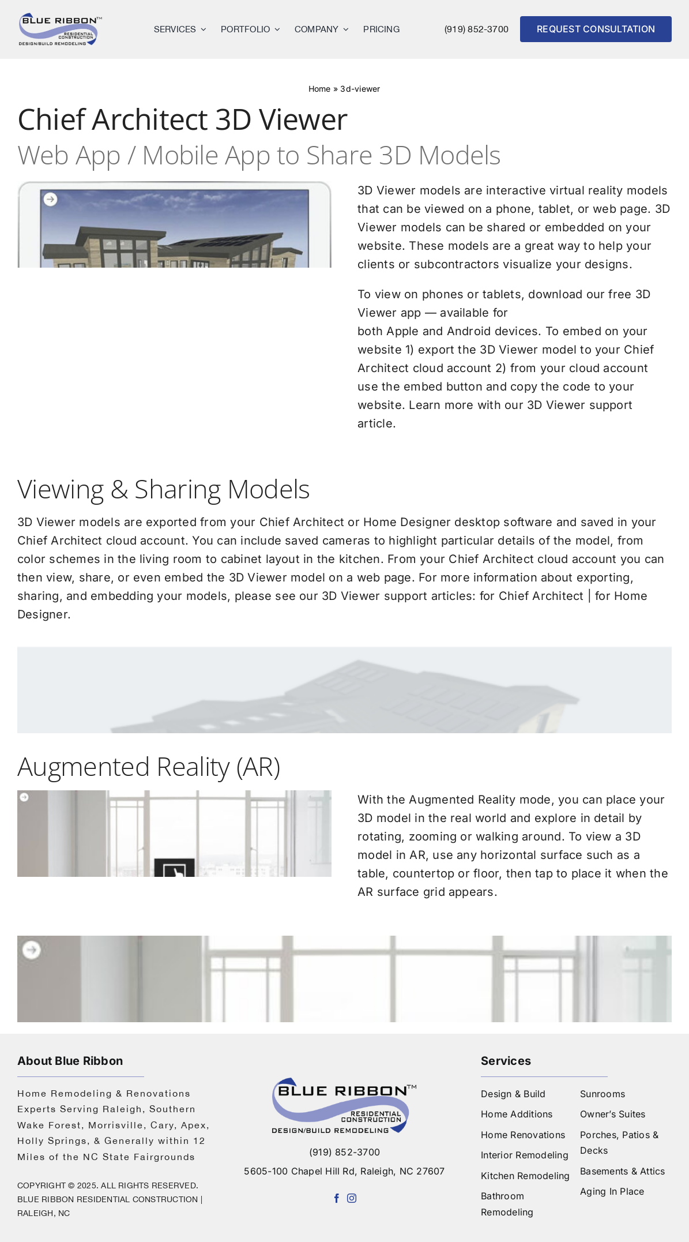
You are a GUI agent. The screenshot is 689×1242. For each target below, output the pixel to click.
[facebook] (336, 1198)
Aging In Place (612, 1191)
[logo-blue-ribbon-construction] (344, 1082)
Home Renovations (523, 1134)
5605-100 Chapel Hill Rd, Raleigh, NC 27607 (344, 1171)
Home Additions (516, 1114)
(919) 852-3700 (477, 29)
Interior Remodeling (524, 1155)
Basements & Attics (622, 1171)
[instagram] (351, 1198)
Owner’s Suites (612, 1114)
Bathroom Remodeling (507, 1204)
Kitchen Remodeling (525, 1175)
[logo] (60, 16)
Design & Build (513, 1094)
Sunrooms (602, 1094)
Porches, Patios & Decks (619, 1143)
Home (326, 84)
